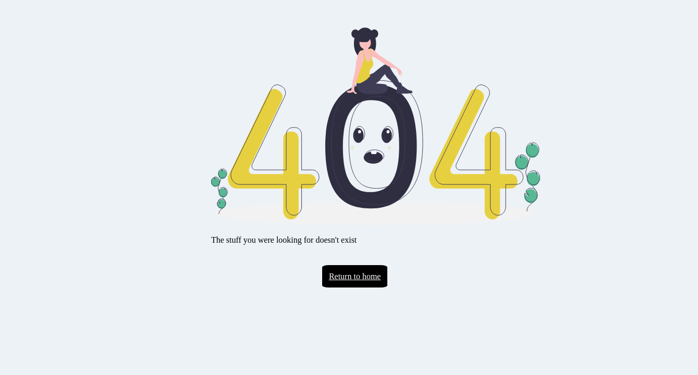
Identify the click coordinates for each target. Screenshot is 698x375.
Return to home (355, 276)
